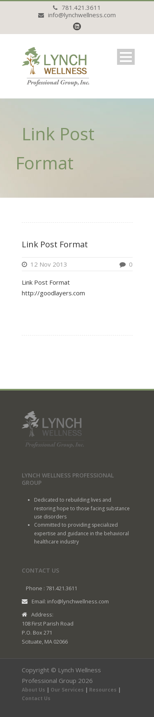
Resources (103, 689)
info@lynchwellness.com (82, 15)
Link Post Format (55, 244)
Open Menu (126, 57)
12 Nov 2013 (48, 264)
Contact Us (36, 698)
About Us (33, 689)
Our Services (67, 689)
